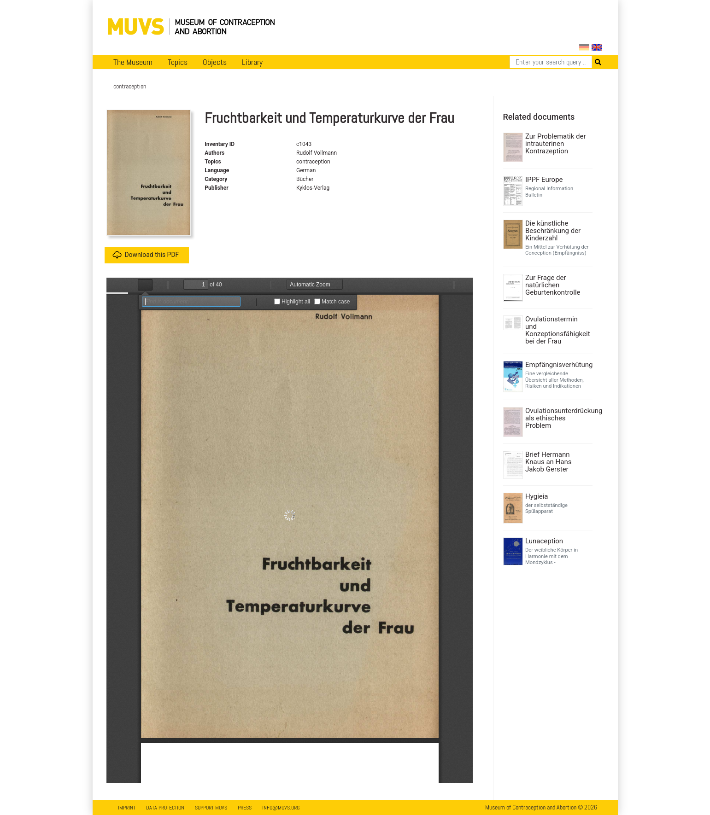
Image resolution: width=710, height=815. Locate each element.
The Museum (133, 62)
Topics (178, 62)
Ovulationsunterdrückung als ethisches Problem (557, 418)
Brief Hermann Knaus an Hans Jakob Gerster (548, 462)
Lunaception (544, 541)
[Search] (551, 62)
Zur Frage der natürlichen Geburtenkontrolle (553, 285)
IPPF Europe (544, 179)
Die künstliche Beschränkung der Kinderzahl (553, 231)
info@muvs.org (280, 807)
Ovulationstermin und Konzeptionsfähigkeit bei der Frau (557, 330)
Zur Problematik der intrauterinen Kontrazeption (555, 144)
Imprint (126, 807)
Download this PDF (145, 255)
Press (245, 807)
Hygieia (536, 496)
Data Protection (165, 807)
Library (252, 62)
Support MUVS (211, 807)
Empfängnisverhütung (557, 364)
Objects (215, 62)
